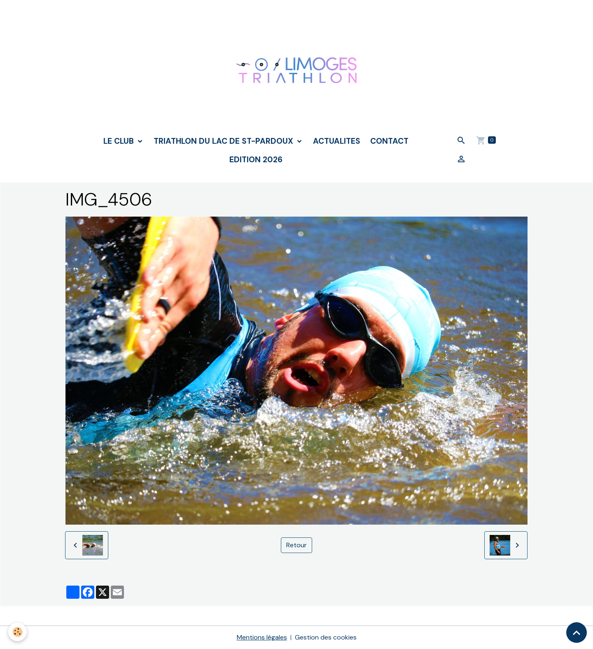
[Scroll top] (576, 632)
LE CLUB (119, 141)
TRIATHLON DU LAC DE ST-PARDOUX (224, 141)
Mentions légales (262, 637)
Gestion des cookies (326, 637)
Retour (296, 545)
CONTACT (389, 141)
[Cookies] (17, 632)
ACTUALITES (336, 141)
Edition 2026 (255, 159)
